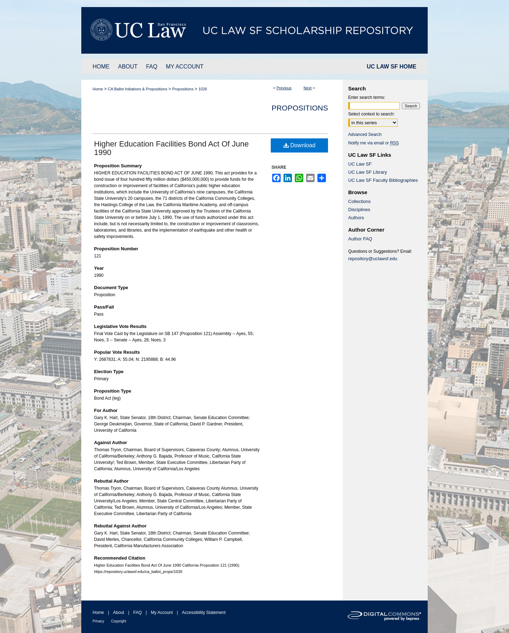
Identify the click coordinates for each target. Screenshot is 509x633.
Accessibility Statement (204, 612)
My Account (162, 612)
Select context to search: (371, 114)
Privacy (98, 621)
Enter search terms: (366, 97)
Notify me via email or (373, 143)
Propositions (183, 89)
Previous (284, 88)
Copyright (118, 621)
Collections (359, 201)
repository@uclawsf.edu (372, 258)
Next (308, 88)
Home (98, 89)
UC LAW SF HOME (391, 67)
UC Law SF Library (367, 172)
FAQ (137, 612)
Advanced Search (365, 134)
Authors (356, 217)
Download (299, 145)
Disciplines (359, 209)
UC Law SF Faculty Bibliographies (383, 180)
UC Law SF (359, 164)
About (118, 612)
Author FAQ (360, 238)
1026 (202, 89)
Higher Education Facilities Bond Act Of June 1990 (171, 148)
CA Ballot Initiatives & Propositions (137, 89)
